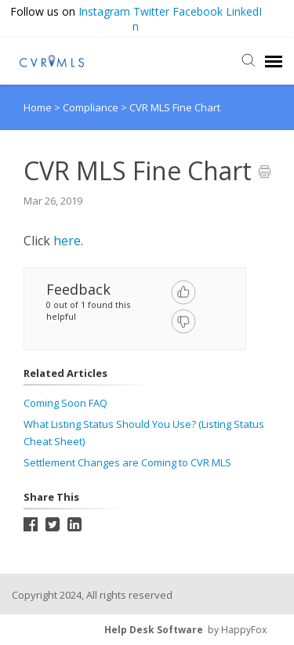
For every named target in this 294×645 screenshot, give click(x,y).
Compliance (92, 107)
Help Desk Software (153, 629)
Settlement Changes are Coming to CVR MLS (127, 462)
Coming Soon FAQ (65, 403)
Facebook (197, 11)
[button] (278, 12)
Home (38, 107)
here (67, 240)
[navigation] (273, 61)
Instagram (104, 11)
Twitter (151, 11)
